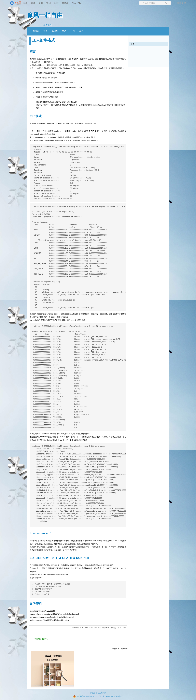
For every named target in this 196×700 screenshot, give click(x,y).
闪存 (56, 3)
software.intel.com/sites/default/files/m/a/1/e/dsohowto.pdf (52, 617)
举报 (124, 628)
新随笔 (55, 31)
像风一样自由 (45, 15)
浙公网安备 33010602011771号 (87, 696)
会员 (25, 3)
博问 (48, 3)
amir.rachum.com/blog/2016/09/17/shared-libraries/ (49, 620)
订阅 (73, 31)
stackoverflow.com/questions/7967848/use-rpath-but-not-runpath (54, 614)
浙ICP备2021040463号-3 (112, 696)
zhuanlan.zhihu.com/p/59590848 (42, 611)
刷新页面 (115, 649)
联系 (64, 31)
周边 (33, 3)
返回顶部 (124, 649)
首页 (45, 31)
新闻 (41, 3)
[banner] (11, 3)
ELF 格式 (33, 123)
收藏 (119, 628)
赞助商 (65, 3)
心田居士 (97, 628)
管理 (81, 31)
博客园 (36, 31)
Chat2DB (76, 3)
